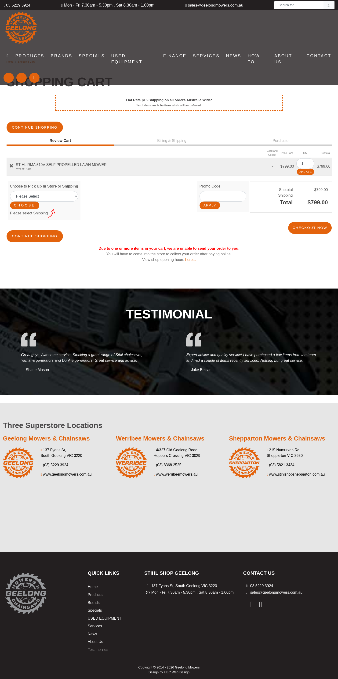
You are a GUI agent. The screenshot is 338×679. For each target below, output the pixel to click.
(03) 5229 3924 (54, 447)
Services (95, 608)
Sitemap (217, 664)
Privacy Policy (192, 664)
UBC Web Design (176, 654)
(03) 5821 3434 (280, 447)
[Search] (299, 5)
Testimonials (98, 632)
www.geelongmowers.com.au (66, 457)
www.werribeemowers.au (176, 457)
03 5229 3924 (17, 5)
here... (190, 242)
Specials (95, 593)
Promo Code (210, 177)
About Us (95, 624)
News (92, 616)
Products (95, 577)
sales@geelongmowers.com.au (214, 5)
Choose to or (44, 177)
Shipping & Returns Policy (155, 664)
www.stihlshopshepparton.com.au (296, 457)
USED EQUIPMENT (104, 600)
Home (93, 569)
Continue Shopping (44, 119)
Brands (94, 585)
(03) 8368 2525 (167, 447)
